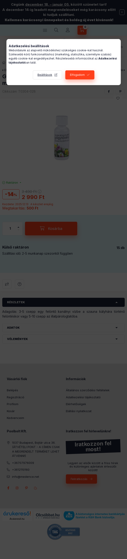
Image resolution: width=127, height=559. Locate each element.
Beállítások (44, 74)
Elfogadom (77, 74)
